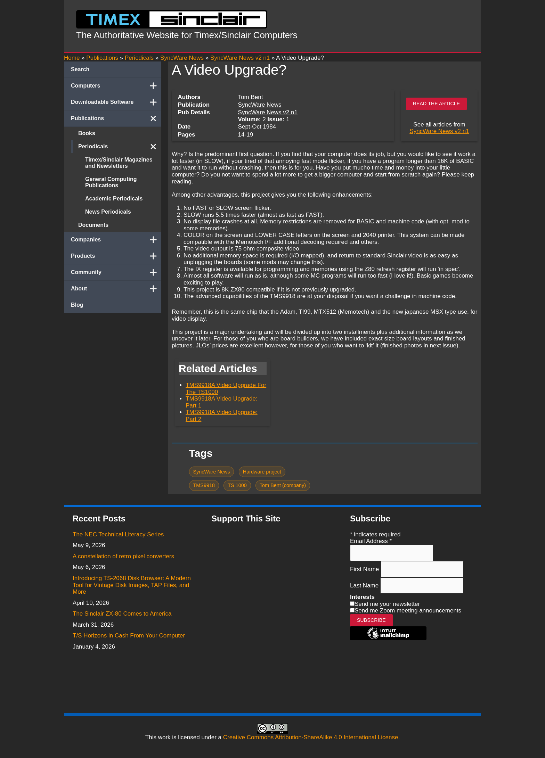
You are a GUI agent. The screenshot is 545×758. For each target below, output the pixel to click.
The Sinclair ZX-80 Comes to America (122, 613)
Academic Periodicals (114, 198)
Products (116, 256)
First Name (365, 569)
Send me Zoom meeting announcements (408, 610)
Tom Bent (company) (283, 485)
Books (86, 133)
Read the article (436, 103)
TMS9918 (204, 485)
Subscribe (371, 620)
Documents (93, 225)
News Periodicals (108, 212)
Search (80, 69)
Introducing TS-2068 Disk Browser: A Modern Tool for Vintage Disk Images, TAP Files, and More (132, 585)
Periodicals (119, 146)
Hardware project (262, 472)
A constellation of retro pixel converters (123, 556)
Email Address (371, 541)
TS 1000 (237, 485)
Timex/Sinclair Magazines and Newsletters (119, 163)
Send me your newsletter (387, 604)
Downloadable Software (116, 102)
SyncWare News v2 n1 (268, 112)
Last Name (365, 585)
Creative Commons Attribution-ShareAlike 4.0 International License (310, 737)
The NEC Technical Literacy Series (118, 534)
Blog (77, 305)
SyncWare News (260, 104)
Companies (116, 240)
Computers (116, 86)
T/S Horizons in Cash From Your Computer (129, 635)
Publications (116, 118)
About (116, 289)
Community (116, 272)
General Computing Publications (111, 182)
